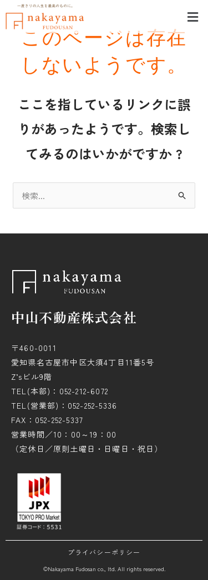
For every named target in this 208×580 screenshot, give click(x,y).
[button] (193, 16)
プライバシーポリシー (104, 552)
